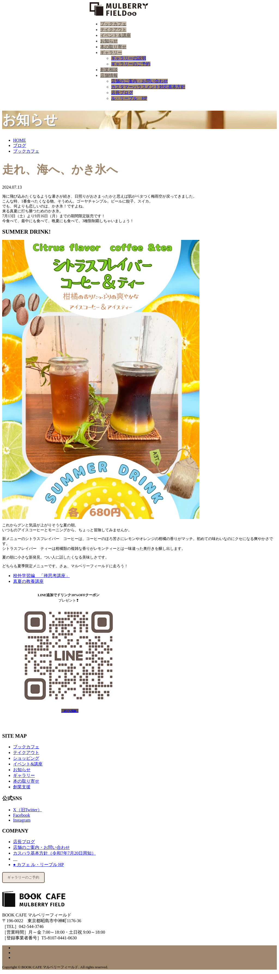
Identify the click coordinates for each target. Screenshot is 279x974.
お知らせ (109, 41)
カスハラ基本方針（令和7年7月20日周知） (54, 853)
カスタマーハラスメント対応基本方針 (148, 87)
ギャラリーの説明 (128, 58)
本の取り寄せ (113, 46)
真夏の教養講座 (28, 581)
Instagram (22, 820)
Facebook (21, 815)
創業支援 (22, 787)
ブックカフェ (113, 24)
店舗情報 (109, 75)
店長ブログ (122, 92)
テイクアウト (113, 29)
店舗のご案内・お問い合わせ (139, 81)
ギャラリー (111, 52)
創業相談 (109, 69)
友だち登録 (69, 711)
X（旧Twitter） (27, 809)
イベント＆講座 (115, 35)
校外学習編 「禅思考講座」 (41, 575)
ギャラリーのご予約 (130, 64)
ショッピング (26, 758)
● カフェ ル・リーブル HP (38, 864)
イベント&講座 (28, 764)
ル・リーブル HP (129, 98)
